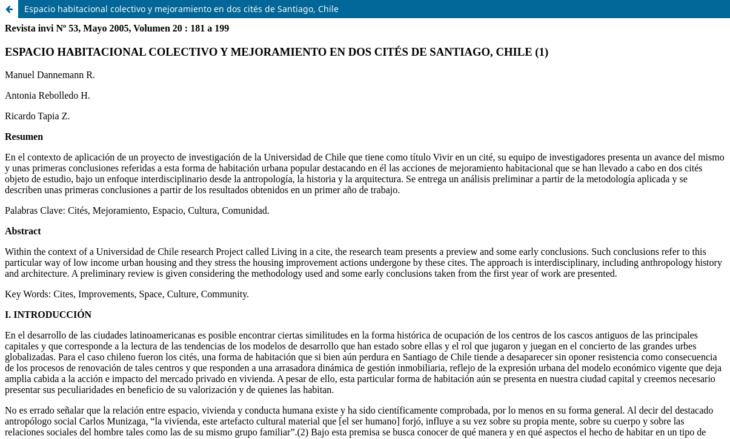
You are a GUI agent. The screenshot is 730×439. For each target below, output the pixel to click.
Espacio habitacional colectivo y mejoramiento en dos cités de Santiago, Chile (181, 9)
